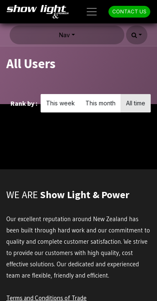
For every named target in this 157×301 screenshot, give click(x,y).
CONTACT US (129, 11)
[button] (136, 35)
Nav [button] (64, 34)
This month (100, 103)
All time (135, 103)
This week (60, 103)
